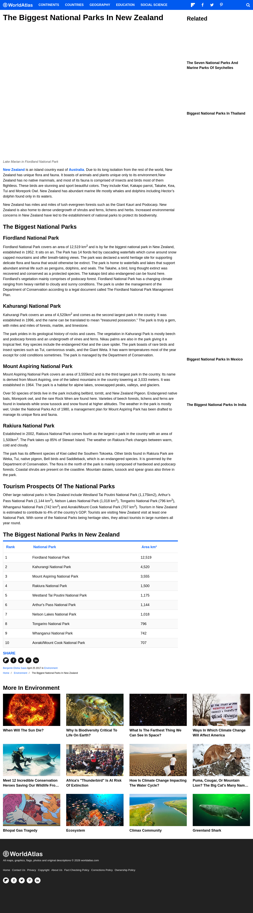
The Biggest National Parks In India (216, 405)
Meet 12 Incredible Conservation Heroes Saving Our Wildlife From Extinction (31, 785)
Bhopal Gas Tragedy (20, 830)
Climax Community (145, 830)
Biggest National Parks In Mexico (215, 359)
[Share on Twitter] (21, 660)
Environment (51, 668)
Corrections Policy (102, 870)
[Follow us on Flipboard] (6, 880)
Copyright (43, 870)
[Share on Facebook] (13, 660)
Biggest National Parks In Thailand (216, 113)
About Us (56, 870)
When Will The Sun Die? (23, 730)
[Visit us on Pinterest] (30, 880)
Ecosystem (75, 830)
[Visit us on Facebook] (14, 880)
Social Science (154, 5)
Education (125, 5)
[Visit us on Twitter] (22, 880)
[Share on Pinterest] (28, 660)
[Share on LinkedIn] (36, 660)
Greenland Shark (207, 830)
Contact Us (18, 870)
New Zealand (14, 170)
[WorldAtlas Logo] (19, 5)
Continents (49, 5)
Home (6, 870)
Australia (76, 170)
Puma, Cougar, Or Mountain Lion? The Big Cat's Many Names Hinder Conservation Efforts (221, 785)
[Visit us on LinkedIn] (38, 880)
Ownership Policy (125, 870)
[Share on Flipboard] (6, 660)
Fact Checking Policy (76, 870)
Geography (100, 5)
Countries (74, 5)
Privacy (31, 870)
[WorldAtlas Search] (248, 5)
